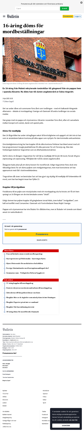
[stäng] (81, 2)
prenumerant (23, 229)
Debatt (4, 406)
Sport (44, 403)
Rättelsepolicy (7, 424)
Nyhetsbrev (45, 424)
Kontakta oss (46, 421)
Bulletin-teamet (7, 414)
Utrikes (4, 397)
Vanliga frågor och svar (9, 421)
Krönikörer (46, 391)
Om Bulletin (6, 411)
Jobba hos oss (7, 427)
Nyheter (5, 391)
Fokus (44, 397)
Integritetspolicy (7, 417)
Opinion (45, 394)
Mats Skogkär (6, 363)
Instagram (45, 417)
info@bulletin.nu (13, 340)
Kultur (44, 400)
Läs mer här (73, 420)
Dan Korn (5, 367)
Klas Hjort (5, 365)
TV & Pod (5, 394)
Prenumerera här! (9, 353)
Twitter (44, 411)
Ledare (4, 403)
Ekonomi (5, 400)
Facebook (45, 414)
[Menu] (4, 16)
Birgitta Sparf (6, 380)
